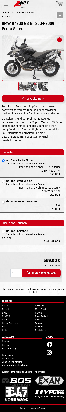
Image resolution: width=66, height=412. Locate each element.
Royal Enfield (41, 316)
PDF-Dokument (33, 99)
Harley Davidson (10, 323)
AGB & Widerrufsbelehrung (15, 365)
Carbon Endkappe (17, 231)
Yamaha (39, 326)
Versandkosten (39, 289)
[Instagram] (49, 352)
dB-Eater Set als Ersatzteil (22, 201)
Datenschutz (8, 358)
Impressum (7, 355)
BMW (4, 312)
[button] (59, 39)
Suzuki (38, 319)
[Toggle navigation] (6, 4)
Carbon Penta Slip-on (19, 181)
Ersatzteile (40, 330)
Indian (5, 330)
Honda (5, 326)
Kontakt (6, 345)
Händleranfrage (9, 348)
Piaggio (38, 312)
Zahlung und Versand (12, 362)
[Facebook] (49, 344)
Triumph (39, 323)
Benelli (5, 309)
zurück (7, 16)
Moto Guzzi (40, 309)
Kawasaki (39, 305)
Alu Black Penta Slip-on (20, 160)
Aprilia (5, 305)
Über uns (6, 341)
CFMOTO (6, 316)
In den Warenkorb (41, 273)
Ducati (5, 319)
